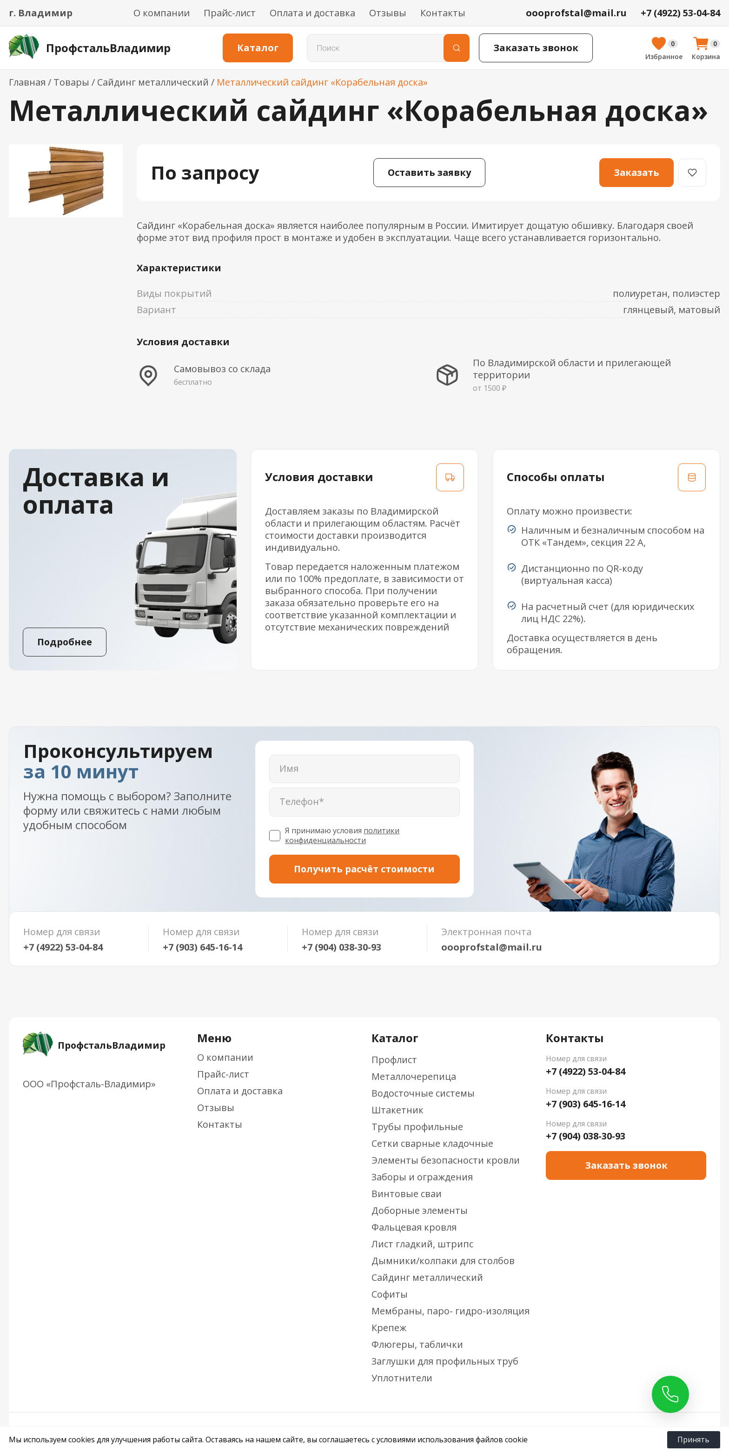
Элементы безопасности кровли (445, 1160)
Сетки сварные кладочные (432, 1144)
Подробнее (65, 642)
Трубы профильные (417, 1127)
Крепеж (388, 1328)
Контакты (442, 13)
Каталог (260, 47)
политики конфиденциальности (342, 836)
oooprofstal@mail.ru (491, 947)
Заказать (635, 172)
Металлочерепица (413, 1077)
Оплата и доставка (312, 13)
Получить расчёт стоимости (364, 869)
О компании (161, 13)
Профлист (394, 1060)
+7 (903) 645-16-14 (202, 947)
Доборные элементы (419, 1211)
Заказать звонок (538, 47)
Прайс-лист (230, 13)
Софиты (389, 1294)
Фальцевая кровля (414, 1227)
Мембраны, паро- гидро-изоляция (450, 1311)
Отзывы (387, 13)
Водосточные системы (423, 1093)
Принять (694, 1439)
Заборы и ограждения (422, 1177)
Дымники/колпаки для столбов (443, 1261)
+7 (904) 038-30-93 (341, 947)
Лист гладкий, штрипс (422, 1244)
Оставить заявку (428, 172)
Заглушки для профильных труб (445, 1361)
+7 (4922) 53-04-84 (63, 947)
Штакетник (397, 1110)
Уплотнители (401, 1378)
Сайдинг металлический (427, 1278)
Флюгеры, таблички (417, 1345)
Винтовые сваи (406, 1194)
